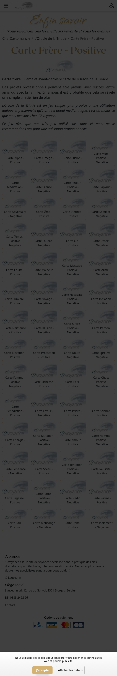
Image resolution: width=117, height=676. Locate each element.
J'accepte (42, 670)
